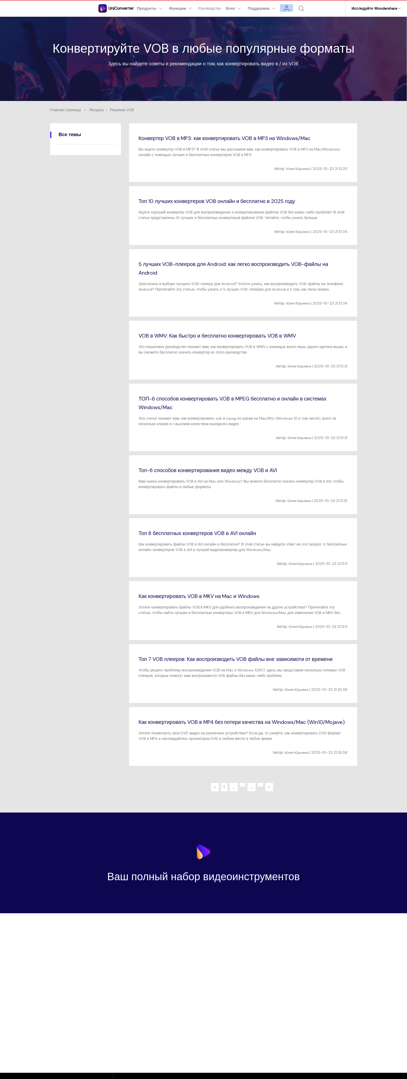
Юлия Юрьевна (296, 168)
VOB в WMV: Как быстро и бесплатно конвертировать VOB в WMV (227, 335)
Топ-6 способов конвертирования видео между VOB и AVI (216, 470)
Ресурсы (96, 110)
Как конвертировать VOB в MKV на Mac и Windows (207, 596)
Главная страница (65, 110)
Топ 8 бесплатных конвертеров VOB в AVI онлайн (205, 533)
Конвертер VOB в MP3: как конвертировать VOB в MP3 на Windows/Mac (236, 138)
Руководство (213, 8)
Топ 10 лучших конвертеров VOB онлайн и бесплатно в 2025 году (226, 201)
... (233, 805)
